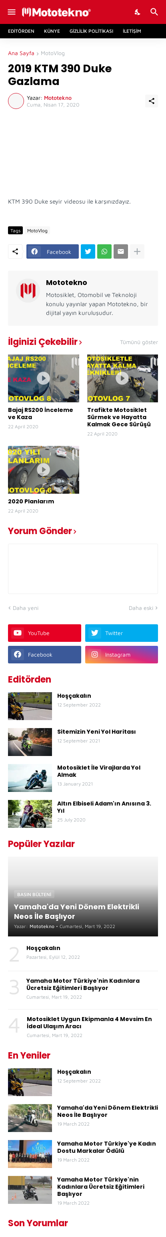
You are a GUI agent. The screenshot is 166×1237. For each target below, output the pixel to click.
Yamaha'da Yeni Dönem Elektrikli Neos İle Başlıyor (107, 1111)
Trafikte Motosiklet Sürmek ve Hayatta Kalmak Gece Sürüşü (119, 417)
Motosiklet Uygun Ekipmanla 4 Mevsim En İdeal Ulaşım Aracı (89, 1022)
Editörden (21, 31)
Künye (52, 31)
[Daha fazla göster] (137, 251)
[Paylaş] (151, 101)
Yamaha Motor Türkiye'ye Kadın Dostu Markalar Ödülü (106, 1147)
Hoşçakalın (74, 695)
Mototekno (66, 282)
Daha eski (141, 607)
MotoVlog (53, 53)
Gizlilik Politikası (91, 31)
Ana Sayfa (21, 53)
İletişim (132, 31)
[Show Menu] (11, 12)
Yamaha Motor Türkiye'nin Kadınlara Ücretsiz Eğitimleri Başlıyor (83, 984)
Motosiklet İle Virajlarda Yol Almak (98, 771)
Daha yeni (25, 607)
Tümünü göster (139, 342)
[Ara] (155, 12)
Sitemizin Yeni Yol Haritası (96, 731)
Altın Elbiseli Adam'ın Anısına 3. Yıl (104, 807)
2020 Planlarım (31, 501)
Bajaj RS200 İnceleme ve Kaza (40, 413)
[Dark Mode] (138, 12)
